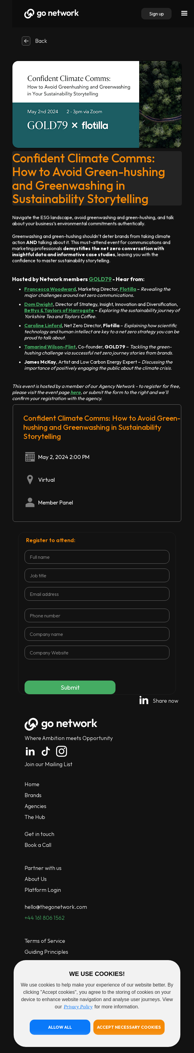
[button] (60, 1027)
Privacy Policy (78, 1006)
